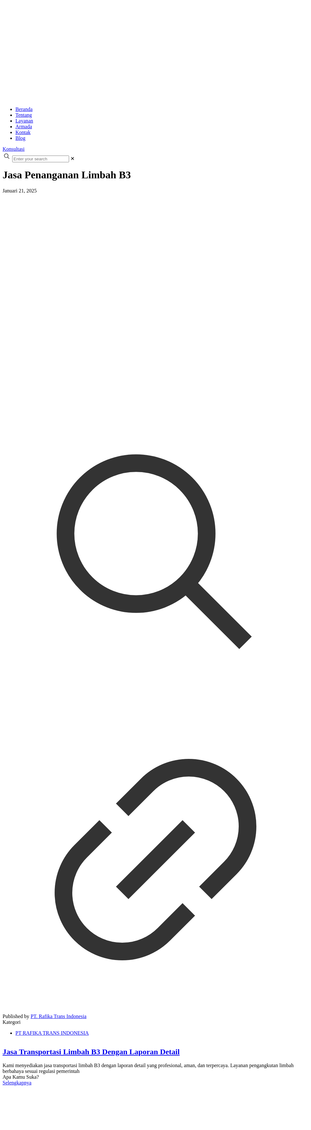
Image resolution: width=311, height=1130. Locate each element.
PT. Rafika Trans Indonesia (58, 1016)
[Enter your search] (40, 159)
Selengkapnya (17, 1082)
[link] (72, 158)
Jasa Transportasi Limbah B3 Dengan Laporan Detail (91, 1052)
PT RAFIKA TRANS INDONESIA (52, 1033)
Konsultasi (13, 149)
